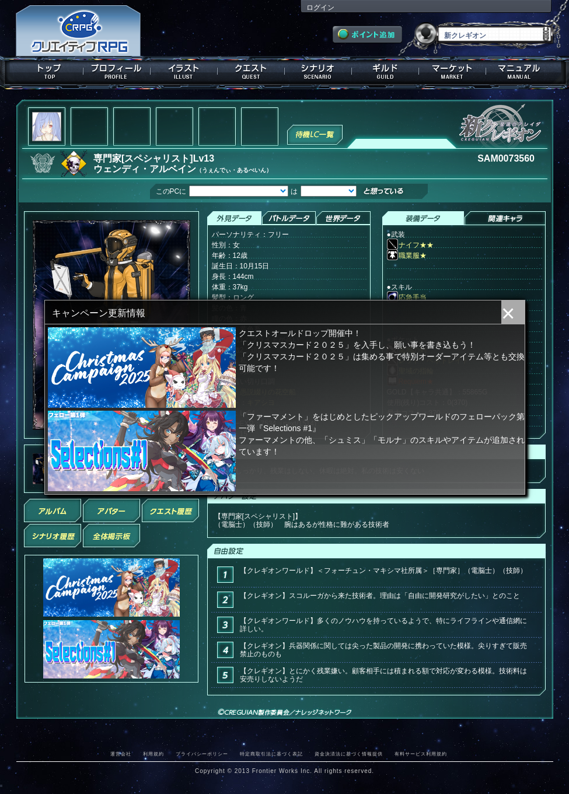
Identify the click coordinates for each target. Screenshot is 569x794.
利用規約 (153, 754)
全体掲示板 (111, 535)
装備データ (423, 218)
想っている (402, 192)
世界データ (343, 218)
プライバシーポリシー (202, 754)
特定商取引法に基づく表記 (271, 754)
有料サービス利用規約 (421, 754)
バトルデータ (288, 218)
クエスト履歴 (170, 510)
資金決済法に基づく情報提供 (349, 754)
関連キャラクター (505, 218)
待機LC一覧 (315, 134)
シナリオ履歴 (52, 535)
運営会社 (120, 754)
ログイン (320, 8)
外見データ (234, 218)
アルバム (52, 510)
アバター (111, 510)
